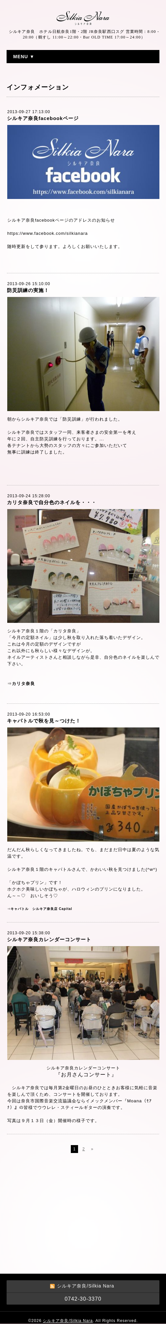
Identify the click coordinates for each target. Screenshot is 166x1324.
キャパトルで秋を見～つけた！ (44, 720)
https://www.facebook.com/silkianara (47, 233)
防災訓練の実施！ (28, 290)
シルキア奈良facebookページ (43, 118)
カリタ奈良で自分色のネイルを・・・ (52, 502)
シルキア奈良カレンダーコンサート (49, 939)
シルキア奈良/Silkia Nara (68, 1320)
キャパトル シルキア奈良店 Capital (41, 909)
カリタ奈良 (23, 683)
